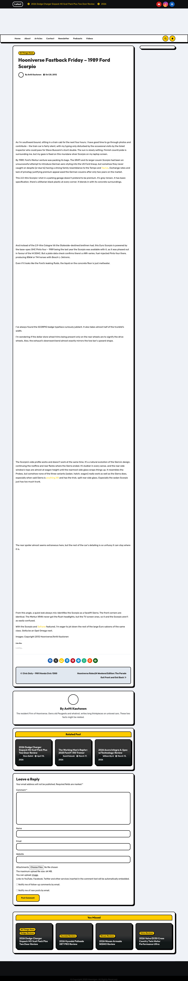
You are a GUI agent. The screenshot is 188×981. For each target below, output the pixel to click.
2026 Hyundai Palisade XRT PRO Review (71, 941)
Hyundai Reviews (68, 935)
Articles (38, 38)
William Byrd (106, 756)
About (27, 38)
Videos (89, 38)
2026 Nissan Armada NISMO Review (110, 941)
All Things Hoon (26, 53)
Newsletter (63, 38)
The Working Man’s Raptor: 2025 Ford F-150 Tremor (73, 752)
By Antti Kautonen (29, 75)
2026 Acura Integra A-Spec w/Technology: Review (113, 752)
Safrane (42, 626)
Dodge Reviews (27, 932)
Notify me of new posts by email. (34, 889)
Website (20, 853)
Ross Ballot (26, 756)
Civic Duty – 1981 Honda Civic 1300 (38, 673)
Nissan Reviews (107, 935)
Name (19, 827)
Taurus (104, 168)
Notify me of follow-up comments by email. (39, 883)
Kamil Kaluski (67, 756)
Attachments (22, 866)
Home (17, 38)
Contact (50, 38)
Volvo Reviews (146, 932)
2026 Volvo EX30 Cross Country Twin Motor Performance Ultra (151, 940)
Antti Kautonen (75, 709)
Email (19, 840)
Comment (21, 789)
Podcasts (77, 38)
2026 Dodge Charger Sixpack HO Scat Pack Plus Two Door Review (33, 750)
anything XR (52, 477)
